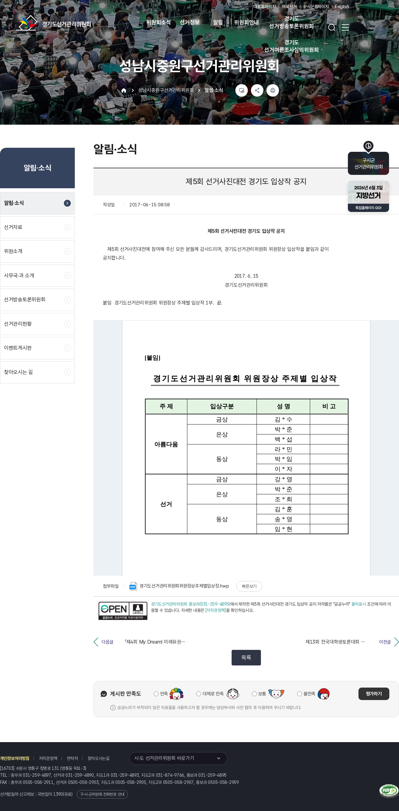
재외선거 (289, 6)
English (342, 6)
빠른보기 (249, 586)
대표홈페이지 (264, 6)
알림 (218, 22)
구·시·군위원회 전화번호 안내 (102, 794)
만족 (164, 694)
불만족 (309, 694)
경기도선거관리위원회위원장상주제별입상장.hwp (179, 586)
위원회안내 (246, 22)
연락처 (72, 758)
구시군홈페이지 (316, 6)
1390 (58, 794)
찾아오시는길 (98, 758)
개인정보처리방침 (14, 758)
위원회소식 (158, 22)
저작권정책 (48, 758)
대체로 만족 (213, 694)
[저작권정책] (215, 610)
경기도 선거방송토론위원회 (291, 22)
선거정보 (190, 22)
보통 (262, 694)
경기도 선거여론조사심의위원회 (291, 46)
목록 (246, 657)
